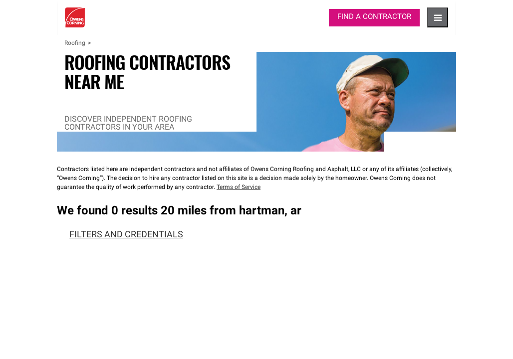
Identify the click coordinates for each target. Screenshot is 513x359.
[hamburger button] (437, 17)
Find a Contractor (374, 17)
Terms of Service (238, 187)
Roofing (74, 43)
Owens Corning (75, 17)
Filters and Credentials (120, 235)
